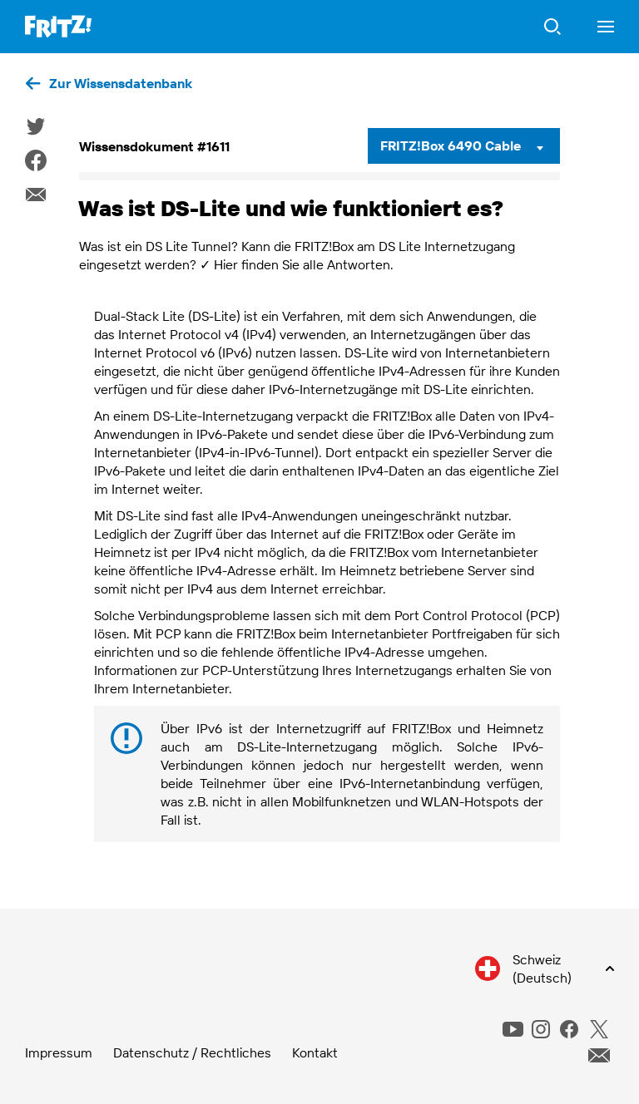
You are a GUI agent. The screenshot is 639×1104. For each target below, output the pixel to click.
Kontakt (315, 1052)
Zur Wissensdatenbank (120, 83)
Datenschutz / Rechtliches (192, 1052)
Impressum (58, 1052)
